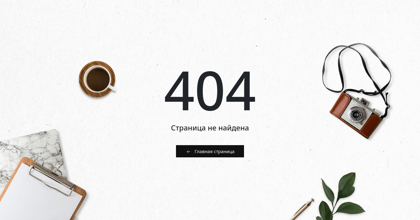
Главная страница (210, 151)
